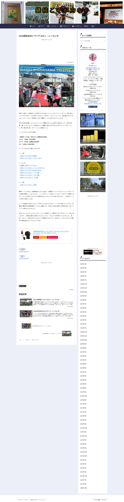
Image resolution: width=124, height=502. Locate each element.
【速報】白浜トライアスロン (28, 165)
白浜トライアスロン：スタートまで (31, 158)
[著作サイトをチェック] (89, 107)
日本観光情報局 (93, 102)
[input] (93, 41)
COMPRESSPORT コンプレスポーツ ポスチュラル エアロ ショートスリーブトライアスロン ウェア (51, 232)
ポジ (92, 63)
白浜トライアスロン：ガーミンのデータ (32, 168)
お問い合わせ (34, 499)
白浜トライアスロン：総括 (28, 185)
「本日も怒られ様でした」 (93, 68)
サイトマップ (42, 499)
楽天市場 (36, 237)
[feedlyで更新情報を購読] (94, 107)
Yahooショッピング (52, 237)
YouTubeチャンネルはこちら (93, 103)
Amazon (43, 237)
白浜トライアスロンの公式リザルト (31, 170)
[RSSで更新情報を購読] (96, 107)
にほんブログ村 (23, 251)
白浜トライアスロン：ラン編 (29, 177)
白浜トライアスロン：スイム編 (29, 173)
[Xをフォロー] (92, 107)
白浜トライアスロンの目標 (28, 156)
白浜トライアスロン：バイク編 (29, 175)
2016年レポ (22, 286)
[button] (104, 41)
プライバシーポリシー (23, 499)
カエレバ (39, 234)
